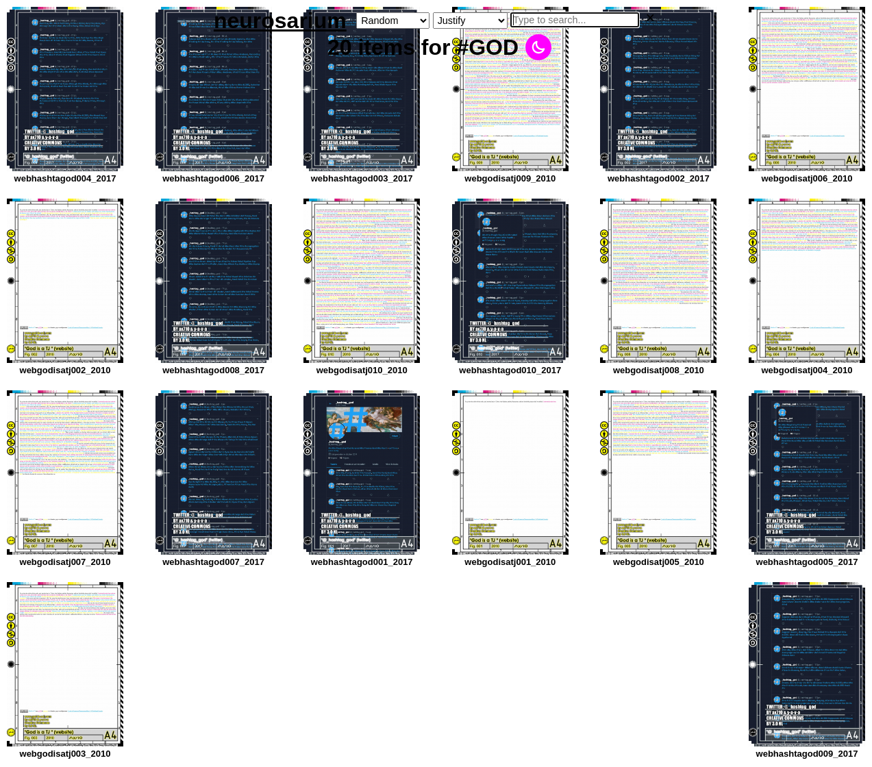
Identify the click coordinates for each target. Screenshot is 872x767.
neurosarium (280, 20)
